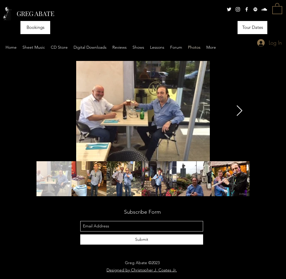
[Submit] (141, 239)
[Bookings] (35, 27)
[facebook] (247, 9)
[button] (277, 8)
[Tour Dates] (252, 27)
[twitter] (229, 9)
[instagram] (238, 9)
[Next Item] (239, 111)
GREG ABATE (35, 13)
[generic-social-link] (255, 9)
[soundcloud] (264, 9)
